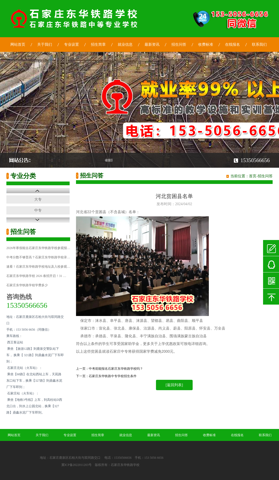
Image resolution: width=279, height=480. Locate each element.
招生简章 (98, 45)
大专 (38, 199)
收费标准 (205, 45)
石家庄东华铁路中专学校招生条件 (113, 376)
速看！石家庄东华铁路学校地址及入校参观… (38, 266)
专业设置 (71, 45)
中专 (38, 210)
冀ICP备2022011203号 (76, 465)
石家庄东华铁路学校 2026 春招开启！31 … (36, 276)
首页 (252, 176)
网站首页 (17, 45)
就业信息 (125, 45)
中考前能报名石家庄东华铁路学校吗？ (116, 368)
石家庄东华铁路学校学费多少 (27, 285)
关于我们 (44, 45)
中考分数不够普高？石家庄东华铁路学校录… (38, 257)
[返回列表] (174, 385)
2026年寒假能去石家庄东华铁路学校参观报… (38, 248)
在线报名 (232, 45)
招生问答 (178, 45)
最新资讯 (152, 45)
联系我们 (259, 45)
